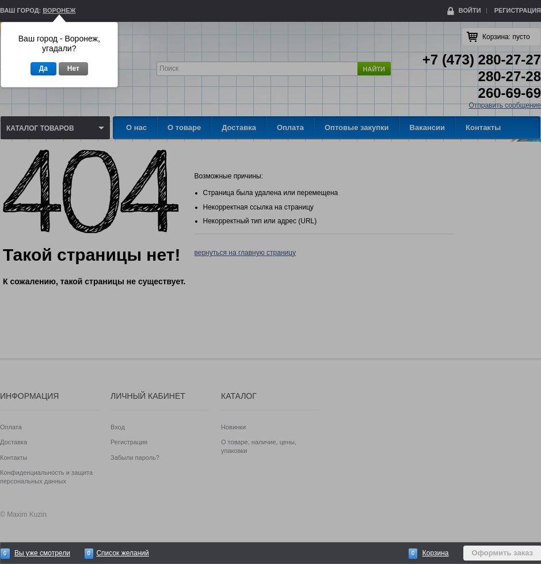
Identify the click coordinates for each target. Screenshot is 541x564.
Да (43, 68)
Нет (73, 68)
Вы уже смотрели (42, 553)
